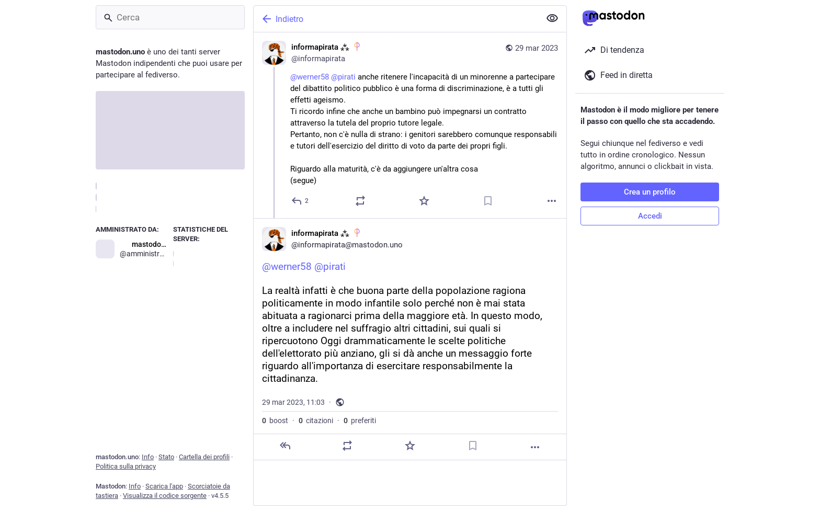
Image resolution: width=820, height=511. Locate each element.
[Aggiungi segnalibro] (488, 201)
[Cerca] (170, 17)
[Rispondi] (300, 201)
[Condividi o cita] (360, 201)
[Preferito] (424, 201)
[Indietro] (396, 19)
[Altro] (551, 201)
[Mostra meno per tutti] (552, 18)
